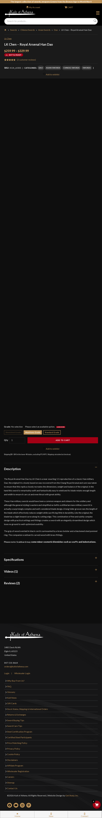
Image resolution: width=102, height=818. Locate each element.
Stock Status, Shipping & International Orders (27, 709)
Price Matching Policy (17, 743)
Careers (10, 777)
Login (6, 673)
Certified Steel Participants (19, 737)
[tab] (51, 469)
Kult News (12, 697)
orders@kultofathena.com (16, 666)
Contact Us (12, 788)
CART (70, 7)
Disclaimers (12, 760)
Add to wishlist (51, 74)
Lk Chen (8, 38)
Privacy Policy (13, 748)
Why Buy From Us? (15, 680)
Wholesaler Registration (18, 771)
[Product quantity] (17, 440)
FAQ (9, 686)
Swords (13, 30)
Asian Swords (44, 30)
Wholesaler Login (22, 673)
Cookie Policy (13, 754)
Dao (56, 30)
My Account (34, 7)
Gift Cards (12, 703)
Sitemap (10, 782)
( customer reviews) (26, 59)
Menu (97, 13)
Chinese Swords (27, 30)
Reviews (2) (12, 583)
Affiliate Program (15, 765)
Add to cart (63, 440)
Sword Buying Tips (15, 720)
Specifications (14, 559)
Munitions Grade (32, 432)
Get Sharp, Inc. (71, 795)
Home (5, 29)
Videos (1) (11, 571)
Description (12, 469)
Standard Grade (52, 432)
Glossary (11, 692)
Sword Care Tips (14, 726)
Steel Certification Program (19, 731)
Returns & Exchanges (16, 714)
